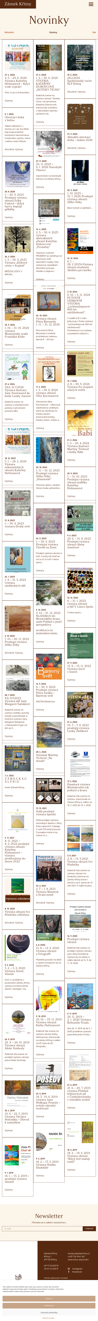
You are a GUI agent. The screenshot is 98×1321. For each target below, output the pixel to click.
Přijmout (49, 1299)
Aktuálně (9, 32)
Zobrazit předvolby (49, 1313)
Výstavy (53, 32)
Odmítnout (49, 1306)
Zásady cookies (48, 1318)
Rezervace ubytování (78, 1259)
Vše (94, 32)
